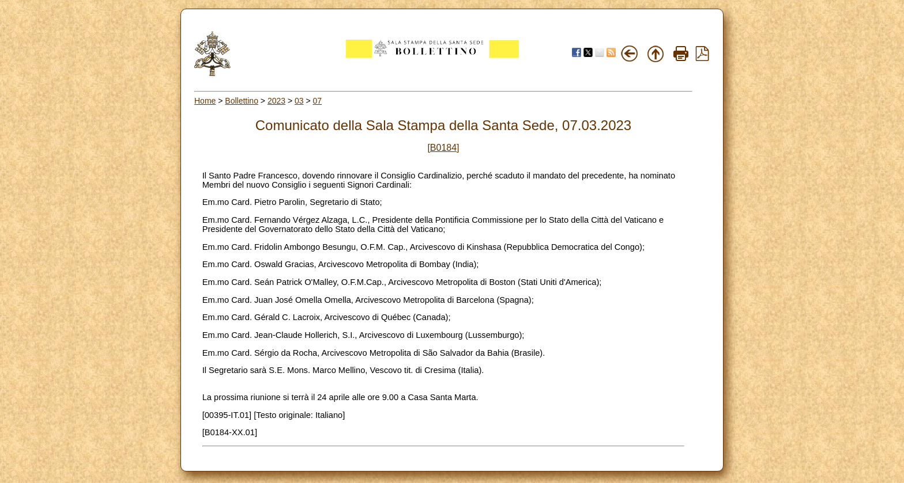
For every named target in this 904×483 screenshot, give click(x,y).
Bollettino (241, 100)
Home (205, 100)
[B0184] (443, 148)
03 (299, 100)
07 (317, 100)
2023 (276, 100)
